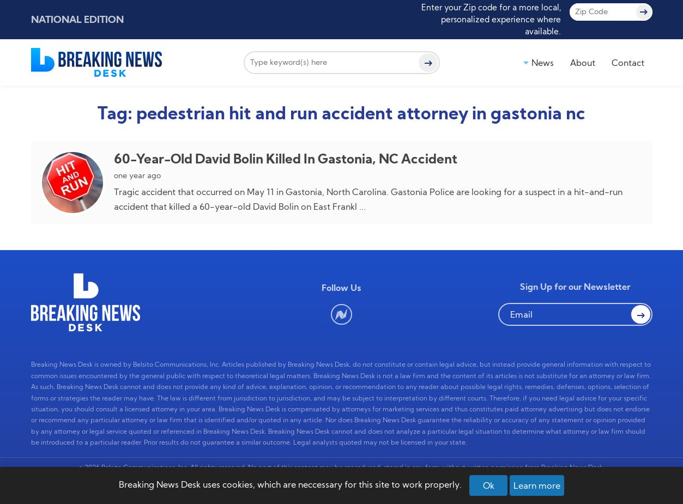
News (542, 62)
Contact (628, 62)
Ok (488, 485)
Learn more (536, 485)
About (582, 62)
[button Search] (640, 314)
